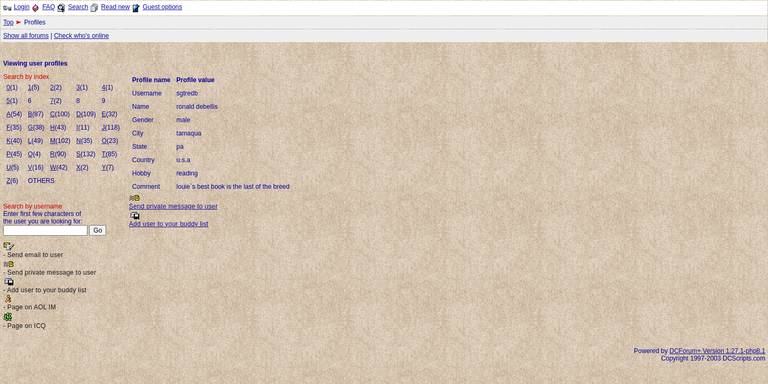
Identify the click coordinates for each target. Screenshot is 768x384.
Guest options (162, 7)
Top (8, 22)
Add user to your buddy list (169, 224)
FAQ (48, 7)
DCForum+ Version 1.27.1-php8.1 (717, 351)
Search (78, 7)
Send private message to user (173, 206)
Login (21, 7)
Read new (115, 7)
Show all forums (26, 35)
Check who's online (81, 35)
